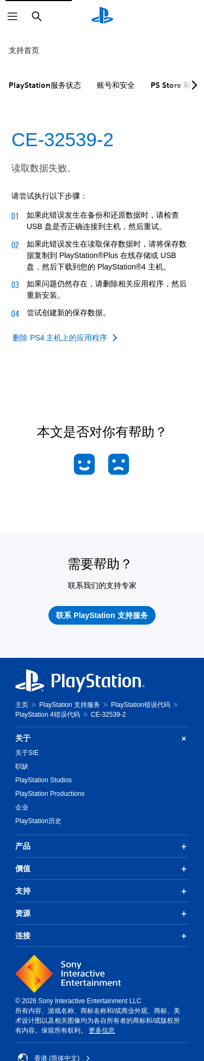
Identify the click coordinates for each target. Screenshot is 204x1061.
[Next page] (192, 85)
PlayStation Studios (43, 780)
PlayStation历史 (38, 821)
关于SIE (27, 753)
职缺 (21, 766)
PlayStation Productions (49, 794)
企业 (21, 807)
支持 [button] (102, 891)
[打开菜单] (12, 16)
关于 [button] (102, 738)
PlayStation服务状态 (45, 85)
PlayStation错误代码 (140, 705)
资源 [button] (102, 914)
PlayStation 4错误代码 (47, 714)
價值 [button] (102, 869)
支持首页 (24, 50)
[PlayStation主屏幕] (102, 16)
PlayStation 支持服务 (69, 705)
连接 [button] (102, 936)
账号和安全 (116, 85)
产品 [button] (102, 847)
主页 (21, 705)
